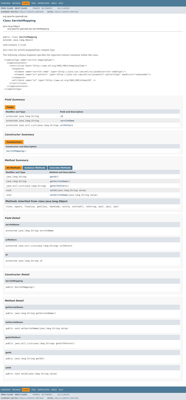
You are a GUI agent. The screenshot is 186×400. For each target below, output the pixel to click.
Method (40, 12)
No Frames (47, 8)
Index (54, 3)
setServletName (59, 195)
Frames (36, 8)
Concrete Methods (60, 168)
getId (53, 176)
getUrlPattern (58, 186)
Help (61, 3)
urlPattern (66, 125)
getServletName (59, 181)
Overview (5, 3)
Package (16, 3)
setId (53, 190)
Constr (30, 12)
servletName (67, 120)
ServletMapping (15, 151)
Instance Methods (34, 168)
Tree (33, 3)
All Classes (63, 8)
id (61, 116)
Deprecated (44, 3)
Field (22, 12)
